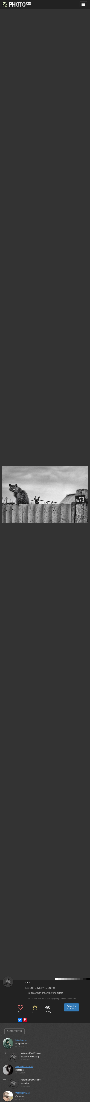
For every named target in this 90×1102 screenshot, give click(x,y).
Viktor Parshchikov (24, 1066)
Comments (14, 1031)
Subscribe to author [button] (71, 1007)
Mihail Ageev (21, 1040)
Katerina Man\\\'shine (40, 988)
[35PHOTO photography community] (16, 4)
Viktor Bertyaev (22, 1093)
